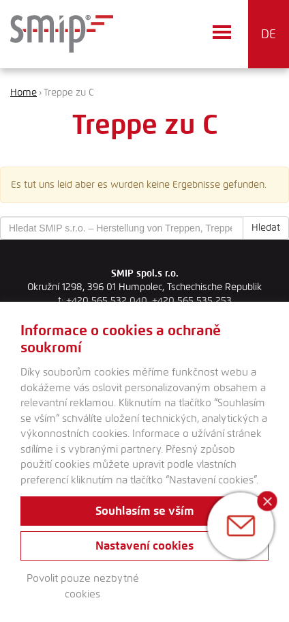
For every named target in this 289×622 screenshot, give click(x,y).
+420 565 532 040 (106, 301)
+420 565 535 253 (192, 301)
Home (23, 92)
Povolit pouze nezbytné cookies (83, 586)
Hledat (266, 228)
